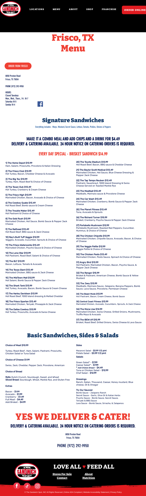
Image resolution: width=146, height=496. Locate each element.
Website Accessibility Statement (96, 492)
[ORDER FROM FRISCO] (18, 66)
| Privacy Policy (115, 492)
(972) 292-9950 (78, 445)
